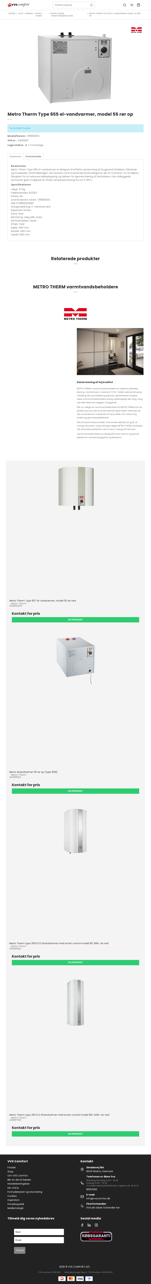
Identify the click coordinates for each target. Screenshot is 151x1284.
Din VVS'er (13, 1188)
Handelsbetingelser (19, 1183)
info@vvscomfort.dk (98, 1198)
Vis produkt (75, 619)
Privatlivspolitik (16, 1204)
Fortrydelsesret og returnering (25, 1192)
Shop (10, 1171)
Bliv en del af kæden (19, 1179)
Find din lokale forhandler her (103, 1207)
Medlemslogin (16, 1208)
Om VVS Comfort (18, 1175)
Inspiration (14, 1200)
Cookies (12, 1196)
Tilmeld (20, 1250)
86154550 (91, 1189)
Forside (12, 1167)
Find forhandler (33, 156)
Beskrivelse (15, 156)
